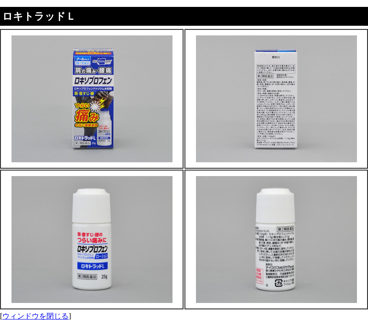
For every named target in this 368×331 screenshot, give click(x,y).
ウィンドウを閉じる (35, 316)
